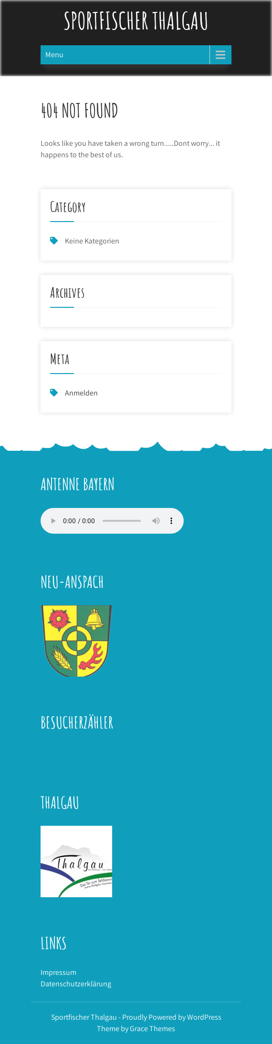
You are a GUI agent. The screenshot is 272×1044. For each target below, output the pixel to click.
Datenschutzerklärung (76, 984)
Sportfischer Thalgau (136, 20)
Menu (54, 55)
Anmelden (81, 393)
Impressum (58, 972)
